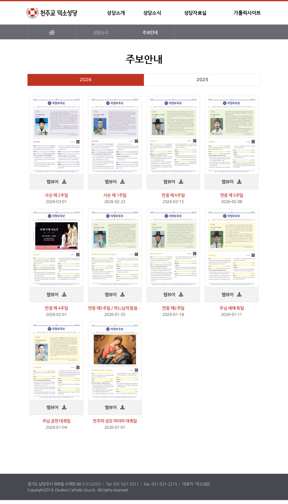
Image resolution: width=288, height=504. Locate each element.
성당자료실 (195, 13)
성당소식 (152, 13)
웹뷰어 (52, 181)
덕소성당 (55, 13)
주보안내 (149, 32)
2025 (202, 79)
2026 (85, 79)
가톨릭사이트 (247, 13)
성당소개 (116, 13)
